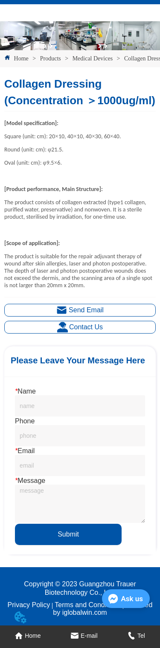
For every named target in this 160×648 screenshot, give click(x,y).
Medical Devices (92, 58)
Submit (68, 534)
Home (21, 58)
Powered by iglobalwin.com (102, 608)
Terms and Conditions (88, 604)
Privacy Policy (29, 604)
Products (50, 58)
